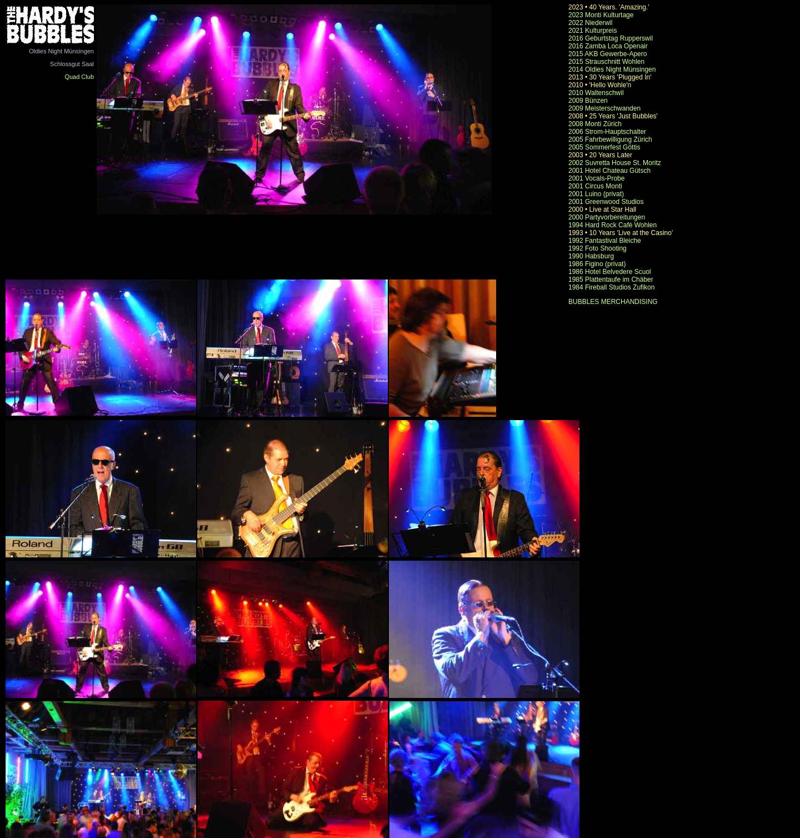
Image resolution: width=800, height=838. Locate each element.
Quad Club (79, 76)
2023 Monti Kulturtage (600, 15)
